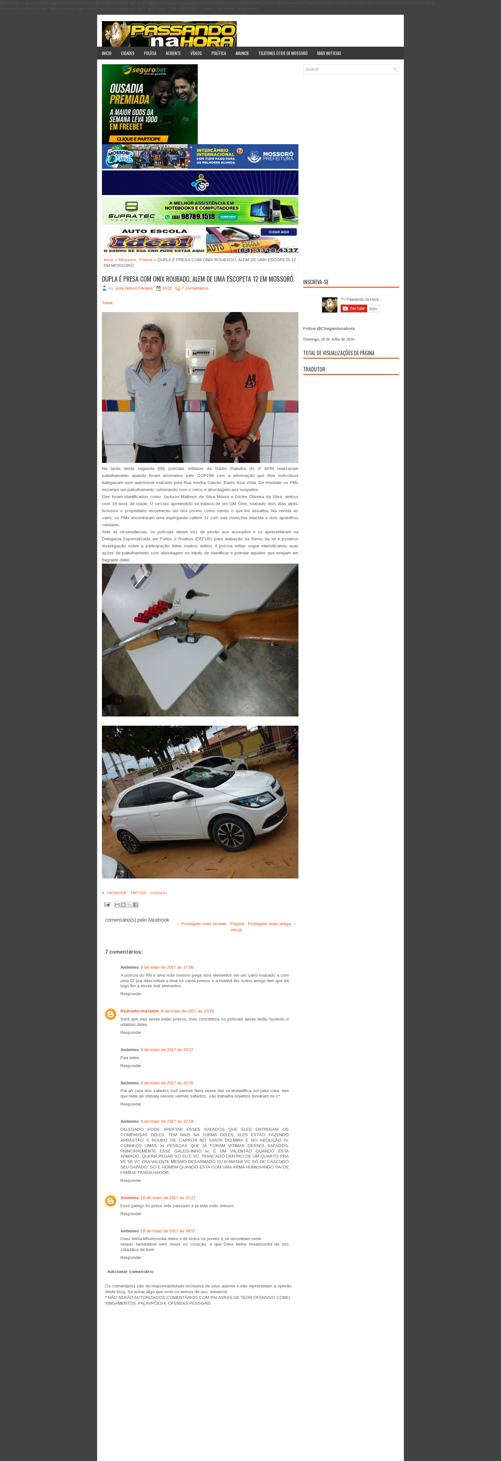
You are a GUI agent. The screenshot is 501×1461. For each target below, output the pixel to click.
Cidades (128, 53)
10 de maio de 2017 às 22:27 (168, 1197)
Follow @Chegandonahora (329, 328)
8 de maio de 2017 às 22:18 (167, 1121)
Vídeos (196, 53)
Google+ (158, 893)
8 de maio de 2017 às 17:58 (167, 967)
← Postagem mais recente (201, 923)
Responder (130, 993)
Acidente (173, 53)
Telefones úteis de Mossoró (283, 53)
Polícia (150, 53)
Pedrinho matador (139, 1011)
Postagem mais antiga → (272, 923)
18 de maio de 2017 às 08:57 (168, 1231)
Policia (145, 259)
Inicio (107, 53)
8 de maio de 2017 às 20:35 (167, 1083)
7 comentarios (195, 288)
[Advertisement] (351, 175)
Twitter (137, 893)
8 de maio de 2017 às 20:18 (187, 1011)
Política (219, 53)
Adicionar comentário (130, 1271)
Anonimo (129, 1197)
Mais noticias (329, 53)
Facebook (116, 893)
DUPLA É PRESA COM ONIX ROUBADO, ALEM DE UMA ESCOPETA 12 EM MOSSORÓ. (198, 278)
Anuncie (242, 53)
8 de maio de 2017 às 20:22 (167, 1049)
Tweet (107, 303)
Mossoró (127, 259)
